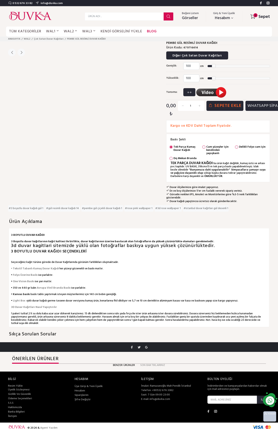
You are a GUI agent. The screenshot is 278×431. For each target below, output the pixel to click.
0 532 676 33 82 (22, 3)
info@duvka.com (51, 3)
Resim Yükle (15, 386)
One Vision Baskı (23, 281)
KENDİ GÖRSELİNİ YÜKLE (121, 31)
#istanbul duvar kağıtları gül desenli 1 (206, 208)
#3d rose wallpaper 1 (168, 208)
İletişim (12, 416)
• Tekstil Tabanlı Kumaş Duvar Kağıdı (35, 268)
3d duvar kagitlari (32, 246)
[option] (23, 44)
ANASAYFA (14, 39)
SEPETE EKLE (224, 105)
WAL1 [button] (52, 31)
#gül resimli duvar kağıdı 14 (63, 208)
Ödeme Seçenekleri (20, 398)
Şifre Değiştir (83, 399)
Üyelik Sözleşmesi (19, 390)
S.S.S (10, 403)
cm (202, 66)
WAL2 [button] (70, 31)
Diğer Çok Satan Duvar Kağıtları (197, 55)
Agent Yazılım (48, 428)
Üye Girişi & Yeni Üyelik (89, 386)
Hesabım (80, 391)
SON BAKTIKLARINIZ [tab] (152, 365)
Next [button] (21, 52)
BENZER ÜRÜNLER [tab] (124, 365)
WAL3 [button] (89, 31)
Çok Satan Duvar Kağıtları (49, 39)
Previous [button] (12, 52)
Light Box (19, 300)
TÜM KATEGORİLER (25, 31)
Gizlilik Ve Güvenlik (19, 394)
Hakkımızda (15, 407)
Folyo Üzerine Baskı (25, 275)
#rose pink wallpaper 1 (139, 208)
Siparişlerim (81, 395)
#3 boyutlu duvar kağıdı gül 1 (26, 208)
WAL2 (27, 39)
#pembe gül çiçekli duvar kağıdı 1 (102, 208)
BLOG (152, 31)
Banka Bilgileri (16, 412)
